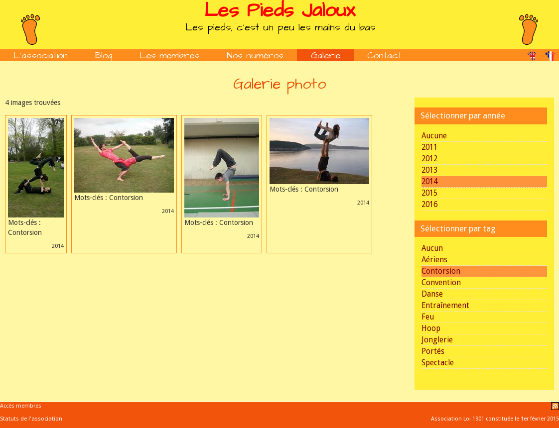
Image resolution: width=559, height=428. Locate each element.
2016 (429, 204)
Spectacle (437, 362)
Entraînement (445, 305)
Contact (384, 55)
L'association (40, 55)
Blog (104, 55)
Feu (427, 317)
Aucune (434, 135)
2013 (429, 170)
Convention (441, 282)
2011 (429, 147)
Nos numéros (255, 55)
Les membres (169, 55)
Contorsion (440, 271)
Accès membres (20, 406)
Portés (432, 351)
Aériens (434, 259)
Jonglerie (437, 339)
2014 (429, 181)
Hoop (430, 328)
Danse (432, 294)
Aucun (432, 248)
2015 (429, 193)
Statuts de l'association (31, 419)
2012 (429, 158)
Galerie (325, 55)
